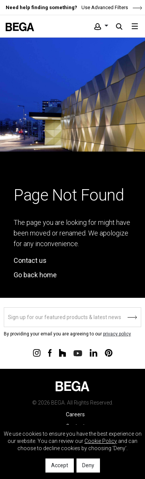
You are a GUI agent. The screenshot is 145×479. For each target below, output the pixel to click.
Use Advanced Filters (111, 7)
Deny (88, 465)
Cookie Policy (100, 441)
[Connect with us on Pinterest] (108, 352)
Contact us (30, 260)
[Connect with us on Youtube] (77, 353)
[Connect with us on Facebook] (49, 352)
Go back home (35, 275)
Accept (59, 465)
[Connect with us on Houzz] (62, 352)
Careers (75, 414)
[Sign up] (72, 317)
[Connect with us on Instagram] (37, 352)
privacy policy (117, 334)
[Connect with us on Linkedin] (93, 352)
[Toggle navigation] (134, 26)
